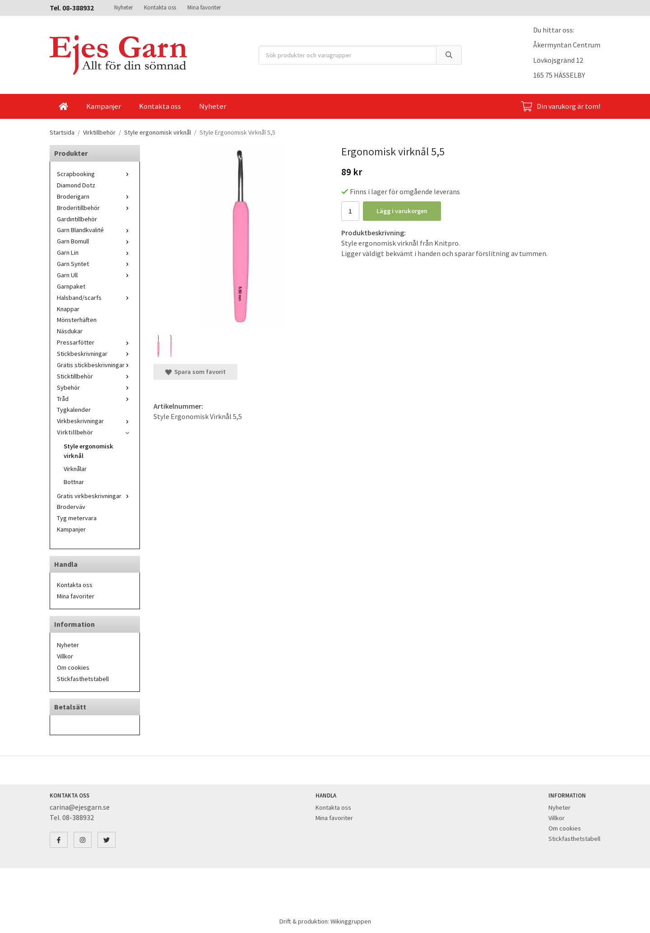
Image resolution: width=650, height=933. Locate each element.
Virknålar (75, 469)
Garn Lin (95, 252)
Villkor (65, 656)
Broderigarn (95, 196)
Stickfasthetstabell (83, 679)
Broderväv (71, 507)
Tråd (95, 399)
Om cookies (73, 667)
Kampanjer (103, 106)
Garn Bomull (95, 241)
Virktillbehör (95, 432)
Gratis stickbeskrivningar (95, 365)
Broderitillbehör (95, 208)
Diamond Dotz (76, 185)
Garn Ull (95, 275)
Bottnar (74, 482)
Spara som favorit (195, 372)
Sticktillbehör (95, 376)
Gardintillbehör (77, 219)
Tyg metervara (77, 518)
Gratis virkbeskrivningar (95, 496)
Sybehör (95, 387)
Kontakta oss (160, 7)
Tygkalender (74, 410)
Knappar (68, 309)
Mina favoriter (204, 7)
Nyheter (123, 7)
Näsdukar (70, 331)
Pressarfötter (95, 342)
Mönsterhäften (77, 320)
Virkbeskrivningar (95, 421)
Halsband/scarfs (95, 298)
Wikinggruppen (350, 921)
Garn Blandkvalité (95, 230)
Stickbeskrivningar (95, 354)
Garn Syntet (95, 264)
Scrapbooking (95, 174)
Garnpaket (71, 286)
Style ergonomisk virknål (88, 451)
